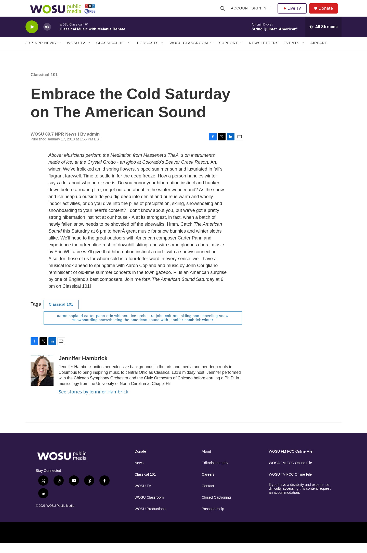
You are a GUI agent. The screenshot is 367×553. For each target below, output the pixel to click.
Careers (208, 484)
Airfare (318, 53)
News (139, 473)
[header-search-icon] (223, 13)
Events (291, 53)
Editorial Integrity (215, 473)
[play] (32, 37)
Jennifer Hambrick (83, 368)
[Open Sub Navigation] (271, 13)
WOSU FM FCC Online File (290, 461)
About (206, 461)
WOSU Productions (150, 519)
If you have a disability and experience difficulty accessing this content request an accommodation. (300, 499)
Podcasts (148, 53)
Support (228, 53)
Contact (208, 496)
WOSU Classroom (188, 53)
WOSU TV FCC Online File (290, 484)
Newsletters (264, 53)
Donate (328, 13)
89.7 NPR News (40, 53)
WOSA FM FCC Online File (290, 473)
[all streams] (323, 37)
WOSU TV (76, 53)
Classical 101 (111, 53)
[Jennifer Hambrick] (42, 380)
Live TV (293, 13)
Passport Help (213, 519)
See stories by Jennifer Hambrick (93, 402)
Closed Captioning (216, 507)
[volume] (47, 37)
